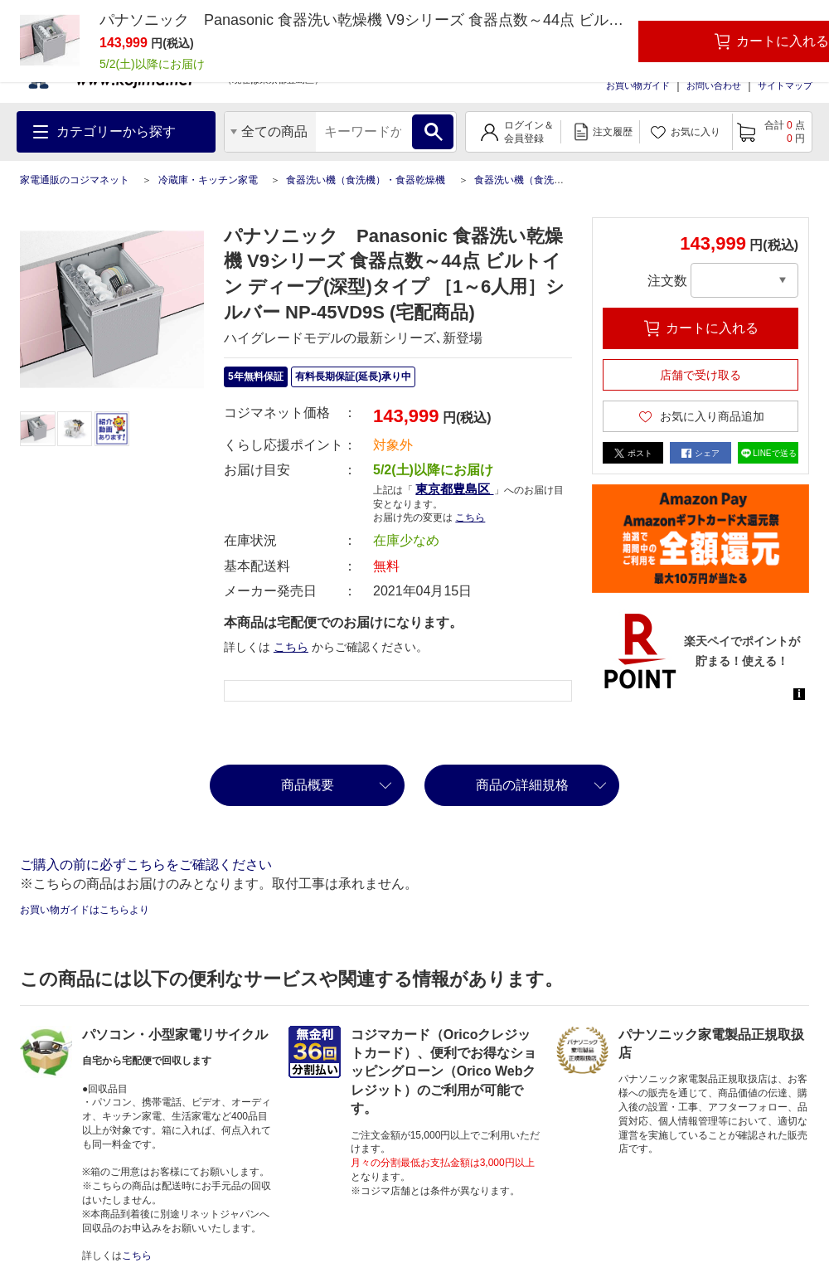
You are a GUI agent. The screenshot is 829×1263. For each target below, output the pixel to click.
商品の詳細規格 (522, 785)
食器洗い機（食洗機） (524, 180)
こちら (470, 517)
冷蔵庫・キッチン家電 (208, 180)
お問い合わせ (713, 85)
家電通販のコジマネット (74, 180)
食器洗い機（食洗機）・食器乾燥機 (365, 180)
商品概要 (307, 785)
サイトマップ (785, 85)
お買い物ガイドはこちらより (84, 910)
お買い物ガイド (638, 85)
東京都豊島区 (454, 489)
